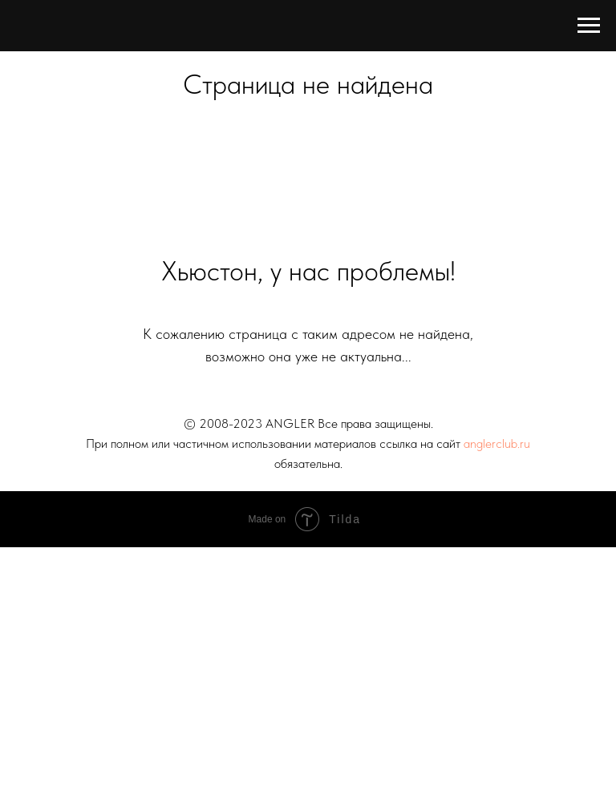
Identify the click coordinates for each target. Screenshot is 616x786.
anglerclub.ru (497, 443)
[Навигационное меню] (589, 26)
